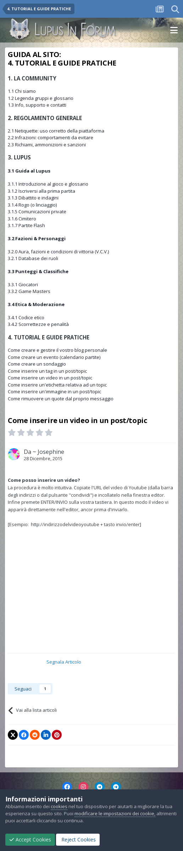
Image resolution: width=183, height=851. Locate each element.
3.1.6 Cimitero (22, 218)
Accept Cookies (30, 839)
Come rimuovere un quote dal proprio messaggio (60, 398)
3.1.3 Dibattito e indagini (33, 198)
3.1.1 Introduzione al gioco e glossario (48, 184)
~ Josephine (48, 452)
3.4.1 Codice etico (26, 317)
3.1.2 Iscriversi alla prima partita (41, 191)
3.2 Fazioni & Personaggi (37, 238)
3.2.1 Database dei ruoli (33, 258)
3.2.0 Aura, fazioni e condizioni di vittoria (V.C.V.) (58, 251)
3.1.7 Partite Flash (26, 225)
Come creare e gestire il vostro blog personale (57, 350)
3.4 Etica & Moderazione (36, 304)
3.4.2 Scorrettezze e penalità (38, 324)
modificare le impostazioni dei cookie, (114, 813)
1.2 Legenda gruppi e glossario (40, 98)
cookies (59, 806)
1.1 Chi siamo (22, 91)
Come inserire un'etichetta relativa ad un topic (57, 385)
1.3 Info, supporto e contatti (37, 105)
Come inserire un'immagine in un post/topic (54, 391)
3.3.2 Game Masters (29, 291)
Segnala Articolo (63, 662)
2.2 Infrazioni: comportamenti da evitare (50, 137)
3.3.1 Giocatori (23, 284)
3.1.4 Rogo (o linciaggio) (32, 205)
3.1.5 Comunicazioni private (37, 211)
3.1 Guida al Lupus (29, 171)
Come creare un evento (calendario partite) (54, 357)
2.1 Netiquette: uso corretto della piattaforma (56, 131)
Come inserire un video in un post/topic (50, 377)
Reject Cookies (78, 839)
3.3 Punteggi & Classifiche (38, 271)
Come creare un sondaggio (37, 364)
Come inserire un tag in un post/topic (47, 371)
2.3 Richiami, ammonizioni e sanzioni (47, 144)
